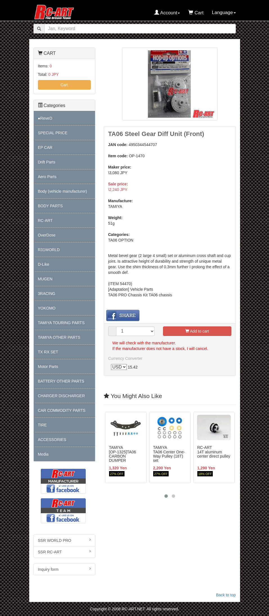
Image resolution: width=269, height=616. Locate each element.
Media (43, 454)
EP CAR (45, 147)
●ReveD (45, 118)
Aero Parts (47, 176)
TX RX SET (48, 352)
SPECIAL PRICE (52, 133)
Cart (64, 85)
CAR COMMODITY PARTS (62, 410)
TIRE (42, 425)
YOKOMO (47, 308)
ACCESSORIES (52, 439)
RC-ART (45, 220)
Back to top (226, 595)
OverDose (47, 235)
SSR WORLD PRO (64, 540)
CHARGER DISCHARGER (61, 396)
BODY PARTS (50, 206)
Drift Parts (46, 162)
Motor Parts (48, 366)
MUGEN (45, 279)
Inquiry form (64, 569)
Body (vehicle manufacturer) (62, 191)
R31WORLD (49, 249)
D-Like (43, 264)
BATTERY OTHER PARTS (61, 381)
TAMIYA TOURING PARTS (61, 322)
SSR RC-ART (64, 551)
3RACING (46, 293)
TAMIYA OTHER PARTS (59, 337)
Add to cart (197, 331)
